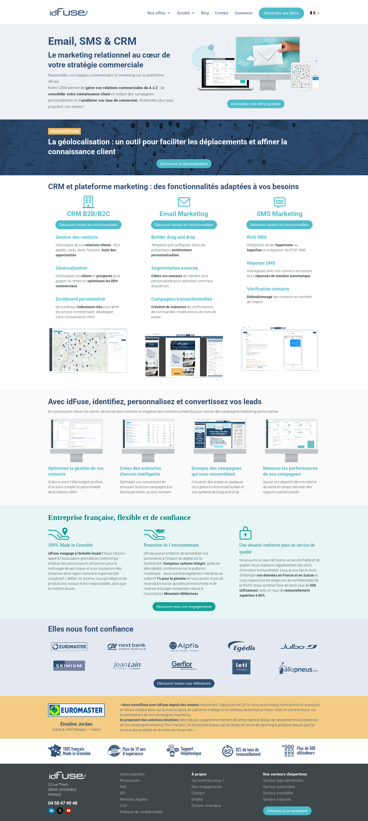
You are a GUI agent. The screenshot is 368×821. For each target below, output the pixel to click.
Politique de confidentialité (141, 812)
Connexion (243, 13)
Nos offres (157, 13)
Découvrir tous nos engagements (184, 606)
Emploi (197, 799)
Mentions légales (134, 799)
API (122, 793)
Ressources (130, 780)
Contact (221, 13)
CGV (123, 805)
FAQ (123, 787)
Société (183, 13)
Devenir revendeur (206, 805)
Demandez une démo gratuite (256, 104)
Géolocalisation (132, 774)
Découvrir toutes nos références (184, 683)
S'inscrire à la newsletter (287, 811)
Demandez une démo (281, 13)
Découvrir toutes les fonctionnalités (88, 225)
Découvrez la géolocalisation (184, 163)
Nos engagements (207, 787)
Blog (205, 13)
